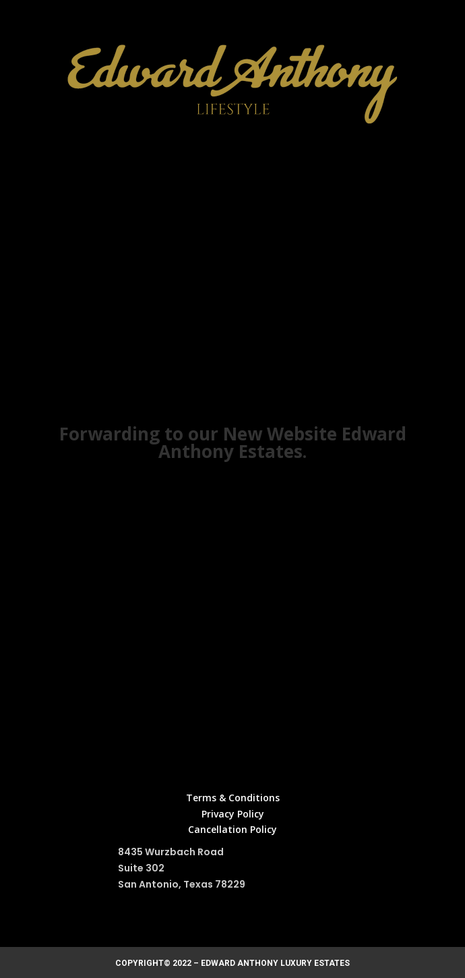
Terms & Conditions (233, 797)
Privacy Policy (233, 813)
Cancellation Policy (232, 829)
